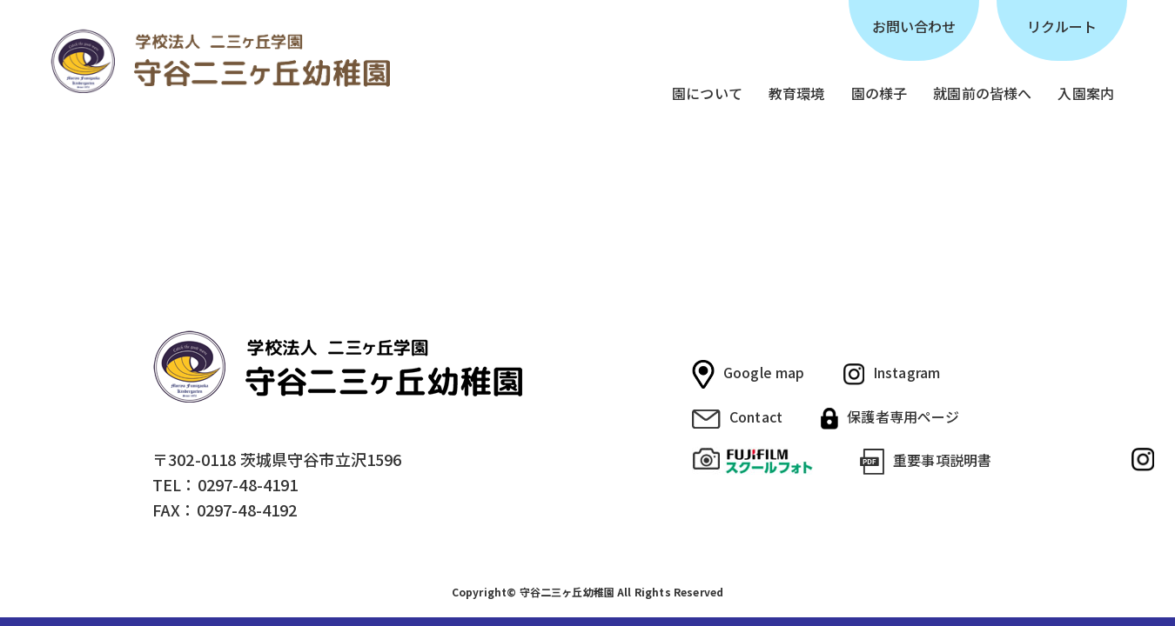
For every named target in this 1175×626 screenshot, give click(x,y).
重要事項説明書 (925, 462)
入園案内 (1086, 93)
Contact (737, 417)
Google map (748, 375)
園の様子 (879, 93)
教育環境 (797, 93)
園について (707, 93)
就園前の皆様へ (982, 93)
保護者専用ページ (890, 418)
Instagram (891, 373)
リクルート (1062, 26)
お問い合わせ (914, 26)
